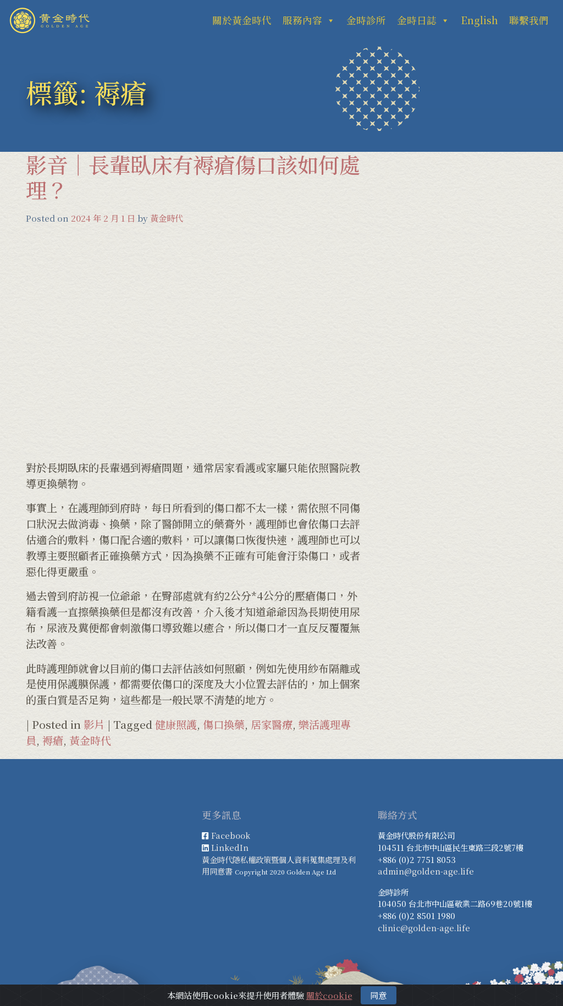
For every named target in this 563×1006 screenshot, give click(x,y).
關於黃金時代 (242, 20)
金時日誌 (423, 20)
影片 (94, 724)
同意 (378, 995)
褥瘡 (52, 740)
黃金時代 (166, 218)
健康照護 (176, 724)
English (479, 20)
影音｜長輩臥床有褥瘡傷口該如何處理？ (193, 177)
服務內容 (309, 20)
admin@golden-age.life (426, 871)
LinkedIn (230, 847)
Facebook (230, 835)
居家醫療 (271, 724)
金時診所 (366, 20)
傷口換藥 (224, 724)
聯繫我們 (529, 20)
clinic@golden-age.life (424, 927)
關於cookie (329, 995)
